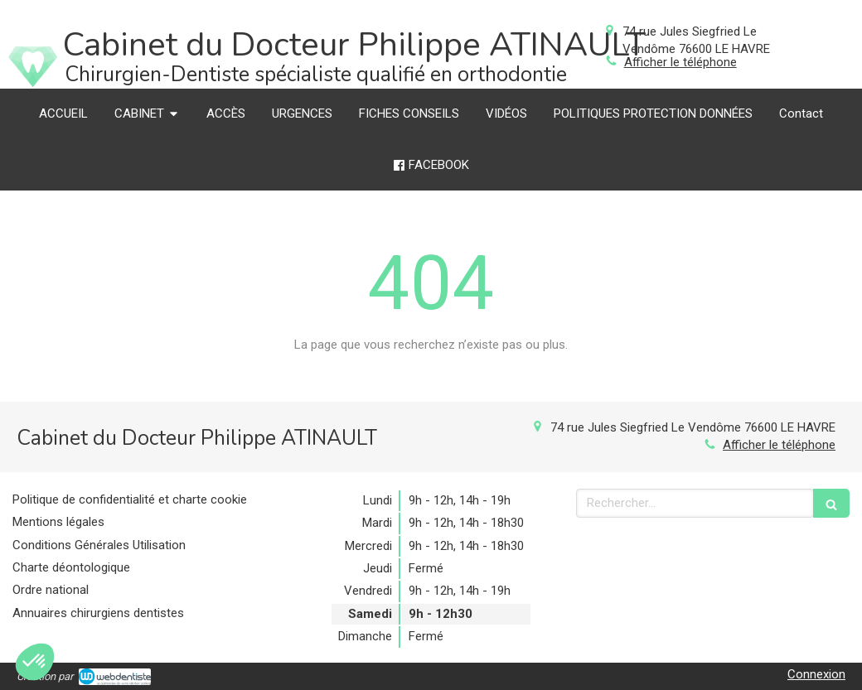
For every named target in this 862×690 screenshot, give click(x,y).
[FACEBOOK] (431, 165)
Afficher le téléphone (680, 62)
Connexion (816, 674)
